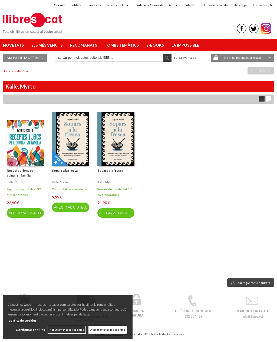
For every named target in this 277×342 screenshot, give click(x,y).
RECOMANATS (84, 45)
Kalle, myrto (15, 182)
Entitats (76, 5)
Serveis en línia (117, 5)
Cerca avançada (185, 57)
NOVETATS (14, 45)
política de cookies (22, 320)
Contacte (188, 5)
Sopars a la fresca (65, 170)
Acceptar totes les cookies (107, 329)
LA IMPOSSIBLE (185, 45)
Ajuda (173, 5)
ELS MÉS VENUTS (47, 45)
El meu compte (263, 5)
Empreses (94, 5)
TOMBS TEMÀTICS (122, 45)
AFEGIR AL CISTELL (25, 213)
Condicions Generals (148, 5)
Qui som (59, 5)
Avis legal (241, 5)
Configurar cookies (30, 330)
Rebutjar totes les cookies (67, 329)
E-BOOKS (156, 45)
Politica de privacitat (215, 5)
